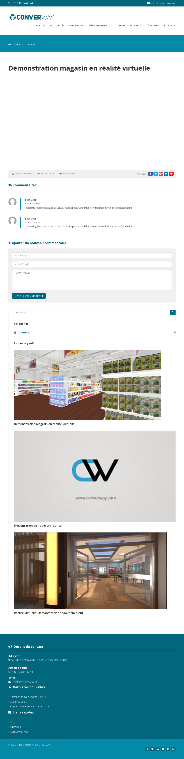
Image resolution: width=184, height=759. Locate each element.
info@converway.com (163, 3)
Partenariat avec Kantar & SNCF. (28, 697)
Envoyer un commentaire (29, 295)
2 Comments (69, 173)
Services (76, 25)
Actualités (57, 25)
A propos (15, 727)
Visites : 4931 (47, 173)
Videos (136, 25)
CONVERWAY (43, 744)
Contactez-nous (19, 731)
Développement (101, 25)
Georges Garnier (23, 173)
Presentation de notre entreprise (38, 526)
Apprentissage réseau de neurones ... (31, 706)
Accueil (41, 25)
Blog (121, 25)
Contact (170, 25)
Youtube (23, 332)
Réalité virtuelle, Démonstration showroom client (48, 613)
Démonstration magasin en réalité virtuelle (44, 424)
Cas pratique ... (18, 701)
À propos (154, 25)
